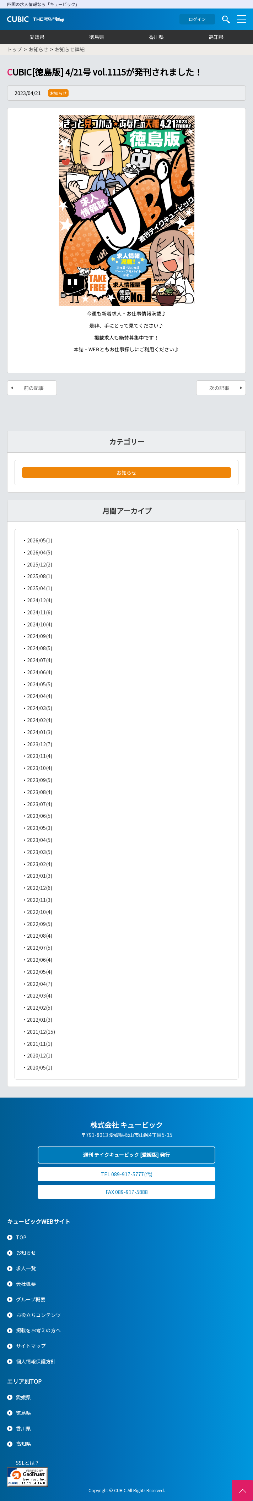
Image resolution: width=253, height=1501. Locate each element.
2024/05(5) (39, 684)
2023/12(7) (39, 744)
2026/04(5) (39, 552)
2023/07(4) (39, 804)
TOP (21, 1237)
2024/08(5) (39, 648)
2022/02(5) (39, 1007)
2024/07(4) (39, 660)
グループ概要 (30, 1299)
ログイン (197, 19)
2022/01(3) (39, 1019)
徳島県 (96, 36)
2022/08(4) (39, 935)
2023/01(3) (39, 875)
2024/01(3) (39, 732)
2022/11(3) (39, 899)
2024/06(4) (39, 672)
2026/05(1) (39, 540)
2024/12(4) (39, 600)
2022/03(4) (39, 995)
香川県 (156, 36)
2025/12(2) (39, 564)
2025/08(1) (39, 576)
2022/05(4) (39, 971)
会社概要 (26, 1283)
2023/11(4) (39, 755)
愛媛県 (36, 36)
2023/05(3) (39, 827)
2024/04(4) (39, 695)
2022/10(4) (39, 911)
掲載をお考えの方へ (38, 1330)
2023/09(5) (39, 779)
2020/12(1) (39, 1055)
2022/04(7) (39, 983)
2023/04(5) (39, 839)
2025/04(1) (39, 588)
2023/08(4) (39, 792)
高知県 (216, 36)
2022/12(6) (39, 887)
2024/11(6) (39, 612)
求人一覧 (26, 1268)
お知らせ (126, 472)
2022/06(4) (39, 959)
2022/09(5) (39, 923)
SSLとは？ (27, 1462)
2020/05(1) (39, 1067)
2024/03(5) (39, 708)
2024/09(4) (39, 636)
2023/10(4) (39, 767)
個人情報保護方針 (36, 1361)
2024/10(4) (39, 624)
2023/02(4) (39, 863)
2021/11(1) (39, 1043)
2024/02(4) (39, 720)
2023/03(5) (39, 851)
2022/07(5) (39, 947)
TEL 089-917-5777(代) (126, 1174)
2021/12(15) (41, 1031)
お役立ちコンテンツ (38, 1314)
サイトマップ (31, 1345)
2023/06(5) (39, 815)
